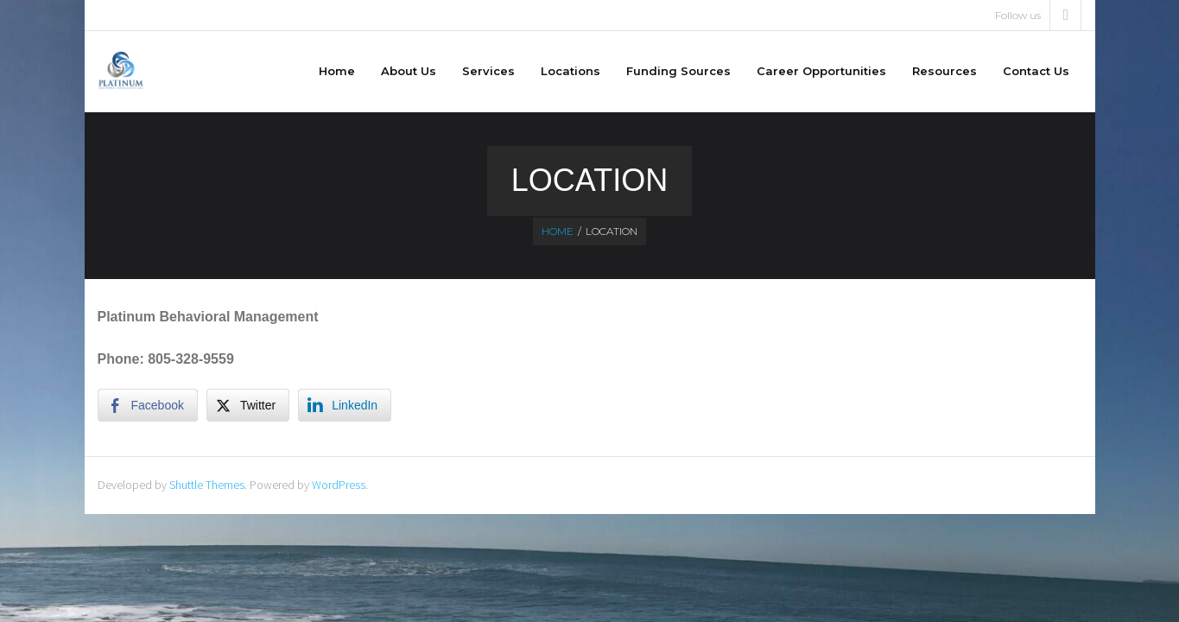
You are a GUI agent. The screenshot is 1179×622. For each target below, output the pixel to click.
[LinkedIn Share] (344, 405)
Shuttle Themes (206, 484)
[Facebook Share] (148, 405)
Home (558, 231)
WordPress (338, 484)
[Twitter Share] (247, 405)
